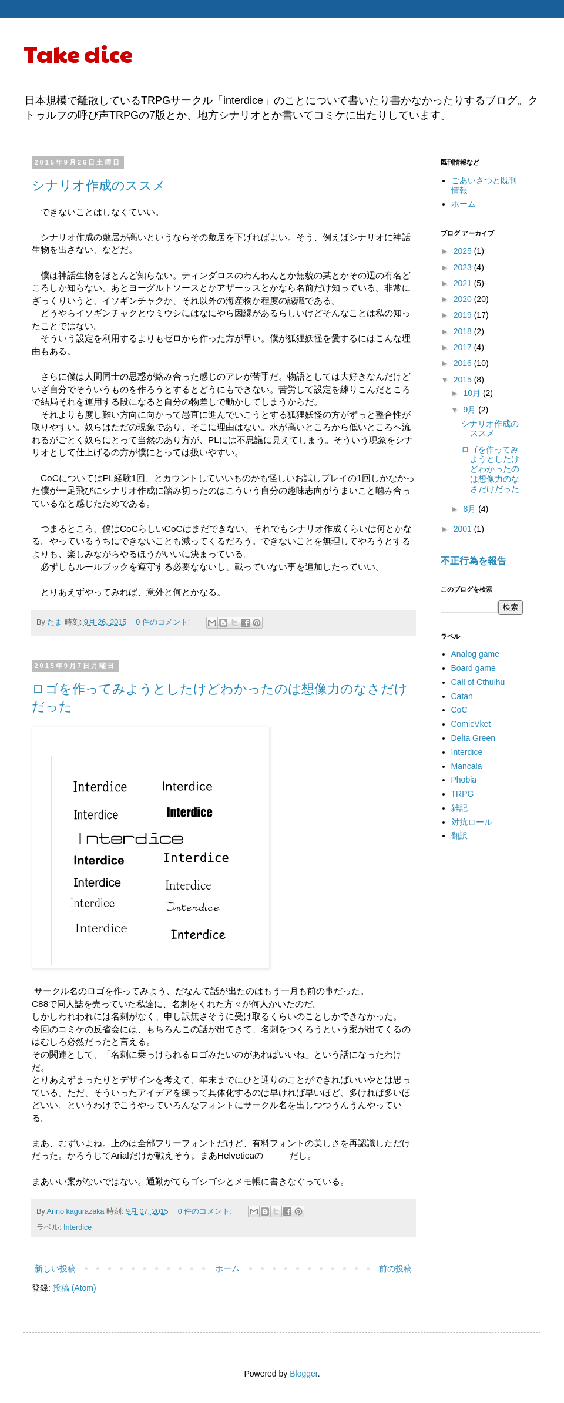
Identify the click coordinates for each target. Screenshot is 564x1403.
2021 (464, 283)
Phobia (464, 779)
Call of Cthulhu (478, 682)
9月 (470, 409)
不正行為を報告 (473, 560)
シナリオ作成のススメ (99, 185)
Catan (462, 696)
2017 (464, 347)
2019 (464, 315)
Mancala (466, 766)
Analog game (475, 654)
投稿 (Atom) (74, 1288)
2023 (464, 267)
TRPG (462, 793)
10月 (472, 393)
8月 (470, 508)
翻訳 (459, 835)
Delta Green (473, 738)
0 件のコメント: (164, 622)
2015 (464, 379)
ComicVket (471, 724)
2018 (464, 331)
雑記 (459, 808)
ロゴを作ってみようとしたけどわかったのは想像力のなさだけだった (490, 469)
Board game (473, 668)
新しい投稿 (55, 1268)
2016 (464, 363)
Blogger (303, 1373)
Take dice (78, 52)
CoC (459, 709)
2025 (464, 251)
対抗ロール (471, 822)
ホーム (227, 1268)
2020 (464, 299)
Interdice (77, 1227)
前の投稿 (395, 1268)
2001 (464, 528)
